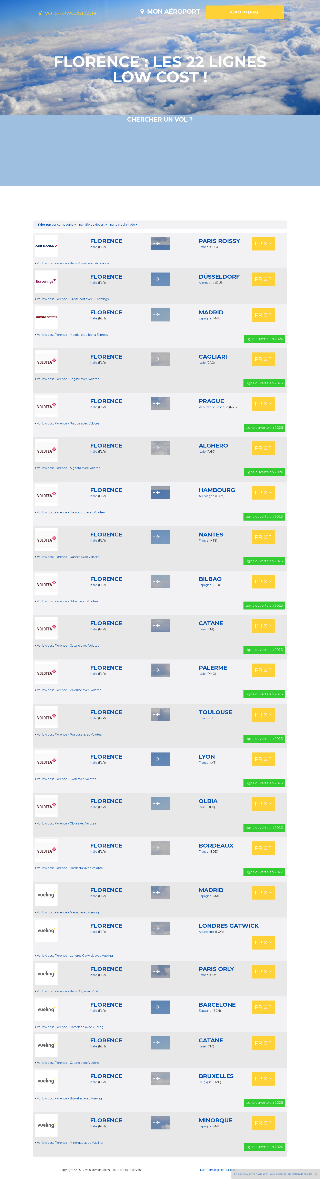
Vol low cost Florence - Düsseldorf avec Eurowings (72, 299)
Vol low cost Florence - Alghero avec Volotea (67, 468)
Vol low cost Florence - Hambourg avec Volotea (70, 512)
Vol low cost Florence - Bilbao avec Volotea (66, 601)
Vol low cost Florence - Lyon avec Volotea (65, 779)
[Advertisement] (160, 203)
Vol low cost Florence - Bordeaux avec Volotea (69, 868)
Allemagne (207, 283)
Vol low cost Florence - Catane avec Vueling (67, 1063)
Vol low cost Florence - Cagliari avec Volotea (67, 379)
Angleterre (207, 932)
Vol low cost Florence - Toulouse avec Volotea (68, 734)
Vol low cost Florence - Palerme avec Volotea (68, 690)
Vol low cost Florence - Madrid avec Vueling (67, 912)
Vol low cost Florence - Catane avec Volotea (67, 645)
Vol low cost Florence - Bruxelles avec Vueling (68, 1098)
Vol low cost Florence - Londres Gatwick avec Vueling (74, 955)
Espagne (205, 318)
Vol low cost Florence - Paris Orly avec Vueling (68, 991)
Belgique (205, 1082)
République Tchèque (214, 407)
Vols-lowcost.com (71, 13)
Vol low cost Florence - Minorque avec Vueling (69, 1143)
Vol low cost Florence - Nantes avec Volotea (67, 557)
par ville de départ (93, 224)
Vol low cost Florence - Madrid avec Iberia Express (71, 335)
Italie (93, 247)
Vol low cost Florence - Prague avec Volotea (67, 423)
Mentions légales (212, 1170)
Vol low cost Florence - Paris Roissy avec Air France (72, 263)
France (204, 247)
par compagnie (57, 224)
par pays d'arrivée (123, 224)
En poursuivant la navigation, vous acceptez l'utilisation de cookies (273, 1173)
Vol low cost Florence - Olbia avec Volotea (65, 823)
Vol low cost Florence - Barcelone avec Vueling (69, 1027)
